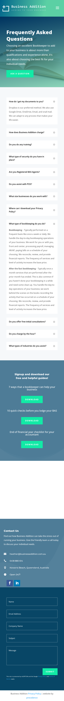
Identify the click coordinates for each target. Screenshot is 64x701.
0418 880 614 (16, 561)
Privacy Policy (42, 676)
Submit (50, 671)
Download (32, 399)
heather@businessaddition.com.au (28, 554)
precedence (32, 697)
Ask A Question (19, 73)
